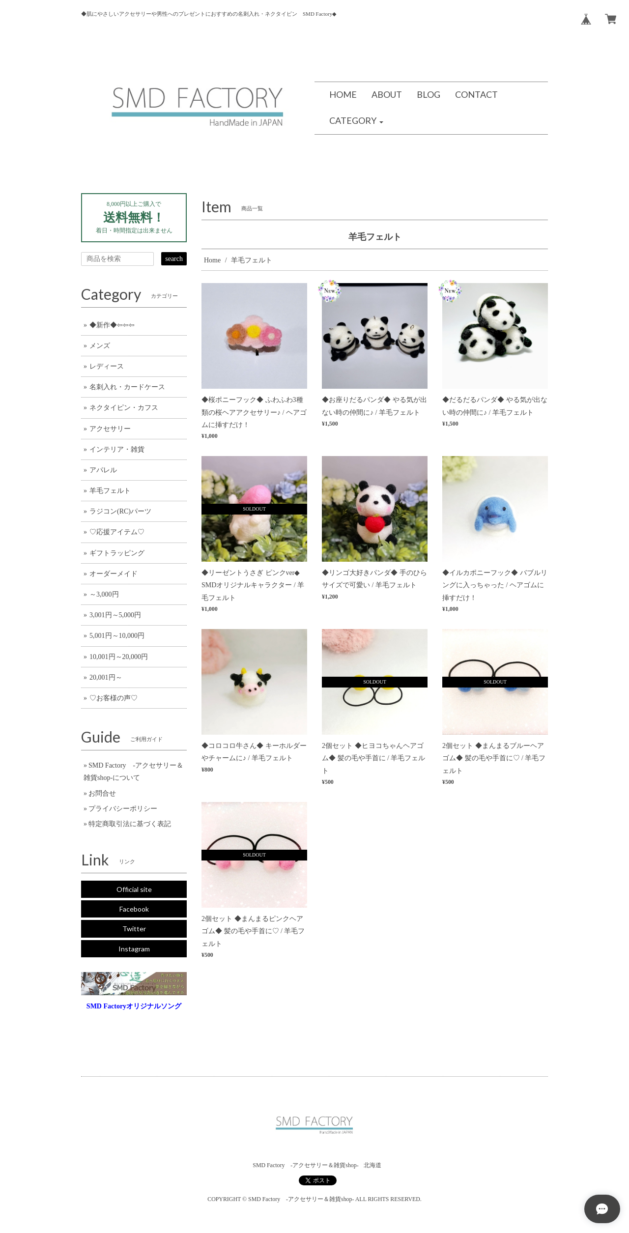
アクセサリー (110, 428)
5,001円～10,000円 (116, 635)
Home (212, 260)
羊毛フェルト (110, 490)
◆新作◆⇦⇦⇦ (112, 325)
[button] (356, 121)
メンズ (99, 345)
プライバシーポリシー (122, 808)
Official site (134, 889)
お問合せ (102, 793)
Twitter (134, 928)
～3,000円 (104, 594)
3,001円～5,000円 (115, 615)
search (174, 258)
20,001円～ (105, 677)
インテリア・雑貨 (116, 449)
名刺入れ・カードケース (127, 387)
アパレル (103, 470)
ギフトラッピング (116, 553)
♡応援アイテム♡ (116, 532)
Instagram (134, 949)
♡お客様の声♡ (113, 698)
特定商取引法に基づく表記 (129, 824)
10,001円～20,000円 (118, 656)
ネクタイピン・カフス (123, 407)
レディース (106, 366)
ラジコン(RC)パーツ (120, 511)
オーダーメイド (113, 573)
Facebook (134, 909)
